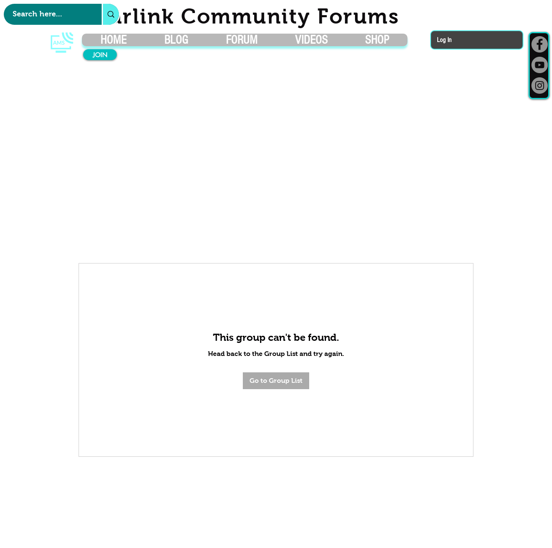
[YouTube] (539, 65)
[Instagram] (539, 85)
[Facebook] (539, 44)
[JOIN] (100, 54)
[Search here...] (48, 14)
